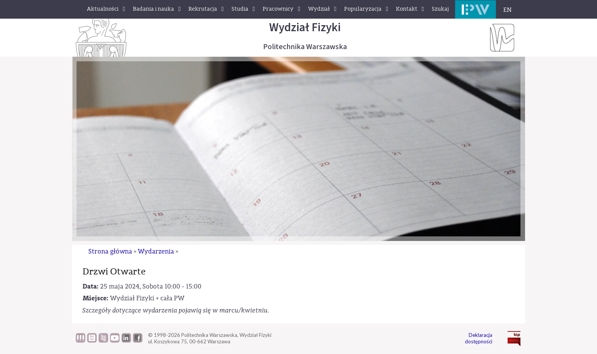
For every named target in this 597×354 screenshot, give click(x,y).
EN (507, 10)
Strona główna (110, 251)
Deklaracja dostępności (478, 338)
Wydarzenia (156, 251)
